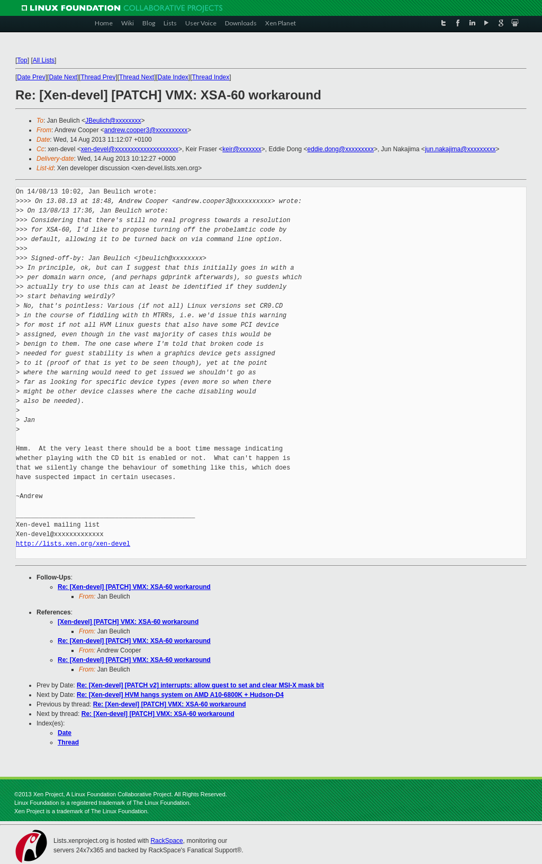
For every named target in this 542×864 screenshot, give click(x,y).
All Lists (44, 60)
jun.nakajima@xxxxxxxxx (460, 149)
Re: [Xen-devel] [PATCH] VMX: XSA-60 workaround (134, 587)
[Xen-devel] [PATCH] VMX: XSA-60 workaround (128, 622)
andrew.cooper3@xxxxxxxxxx (146, 130)
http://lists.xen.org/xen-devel (73, 543)
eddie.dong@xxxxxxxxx (341, 149)
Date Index (173, 77)
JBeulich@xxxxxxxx (113, 120)
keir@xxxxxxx (241, 149)
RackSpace (166, 840)
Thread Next (136, 77)
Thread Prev (97, 77)
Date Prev (31, 77)
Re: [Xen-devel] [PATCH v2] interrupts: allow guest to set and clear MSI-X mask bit (200, 685)
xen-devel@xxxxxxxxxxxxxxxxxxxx (129, 149)
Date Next (63, 77)
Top (22, 60)
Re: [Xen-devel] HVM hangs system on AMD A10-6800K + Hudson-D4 (180, 694)
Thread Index (211, 77)
